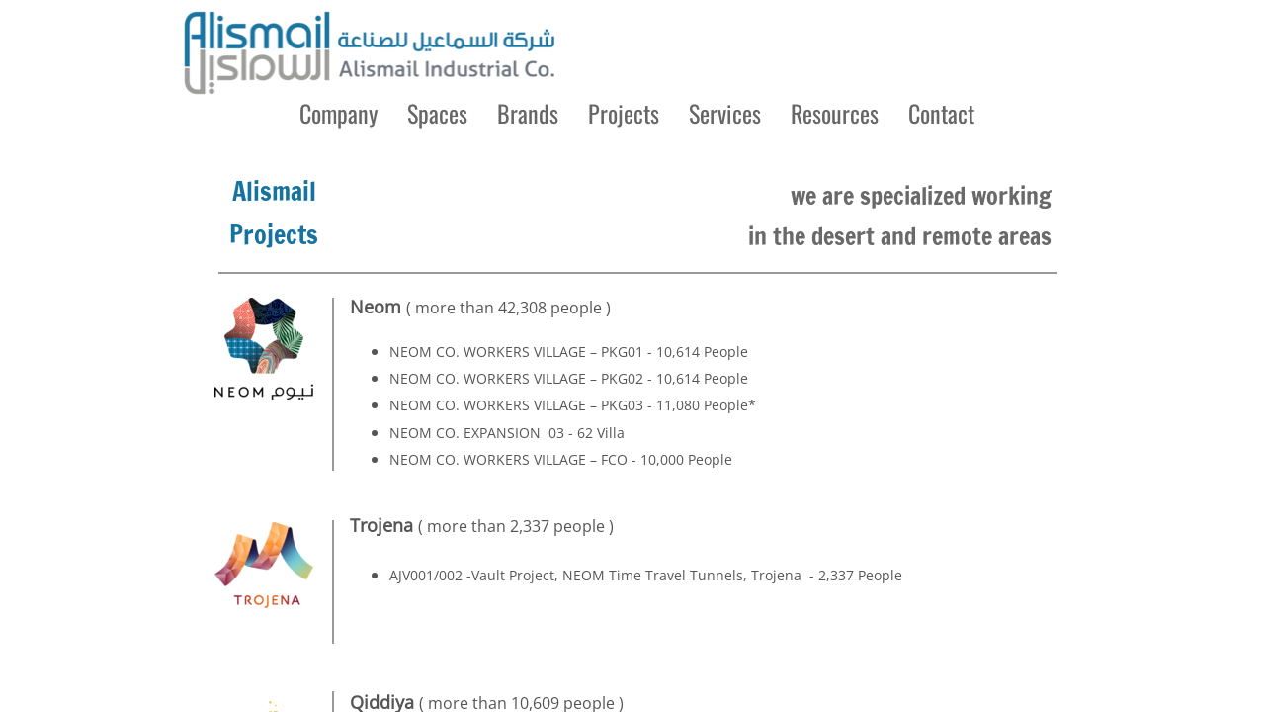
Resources (835, 113)
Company (338, 113)
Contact (941, 113)
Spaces (437, 113)
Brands (527, 113)
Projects (623, 113)
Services (725, 113)
